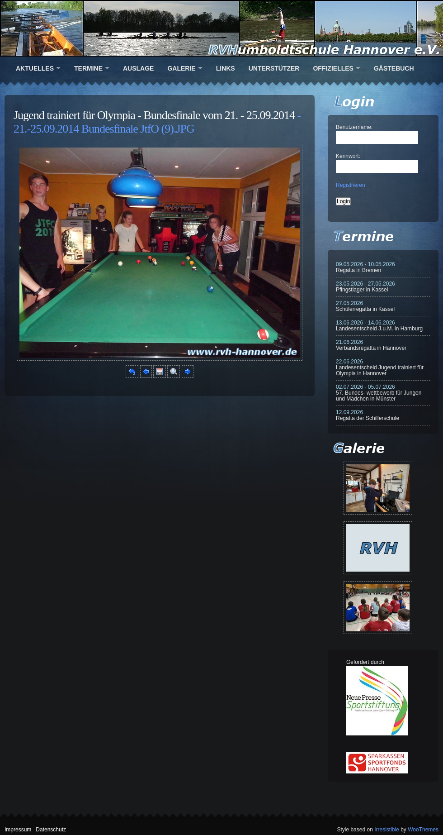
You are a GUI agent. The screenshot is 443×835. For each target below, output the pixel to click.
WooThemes (423, 829)
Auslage (138, 68)
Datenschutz (51, 829)
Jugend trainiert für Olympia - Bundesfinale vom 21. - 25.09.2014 (154, 115)
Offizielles (333, 68)
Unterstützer (274, 68)
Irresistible (386, 829)
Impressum (18, 829)
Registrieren (350, 185)
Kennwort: (348, 156)
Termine (88, 68)
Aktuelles (35, 68)
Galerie (181, 68)
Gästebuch (394, 68)
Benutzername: (354, 127)
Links (225, 68)
